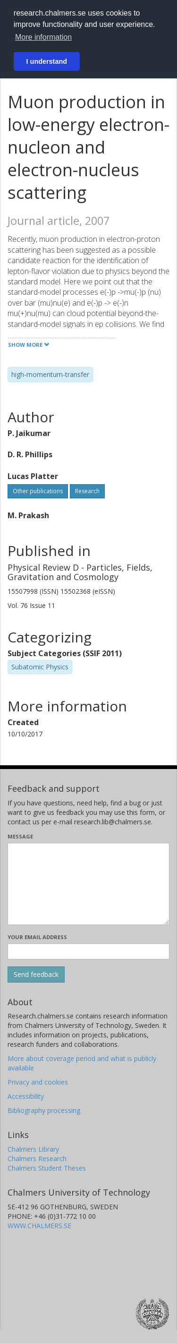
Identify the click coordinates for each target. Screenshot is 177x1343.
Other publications (38, 491)
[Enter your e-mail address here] (88, 951)
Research (87, 491)
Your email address (37, 937)
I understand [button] (46, 61)
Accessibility (26, 1096)
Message (20, 836)
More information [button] (43, 37)
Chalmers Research (37, 1158)
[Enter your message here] (88, 884)
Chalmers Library (33, 1149)
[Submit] (36, 975)
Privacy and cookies (38, 1082)
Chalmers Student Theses (47, 1167)
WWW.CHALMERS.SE (39, 1225)
